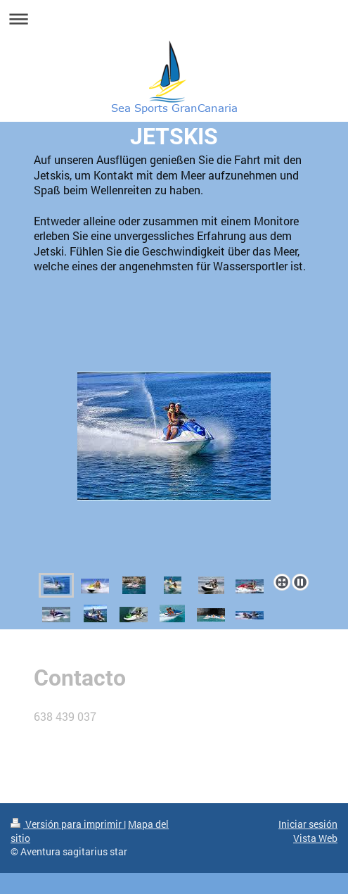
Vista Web (315, 838)
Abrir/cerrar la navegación (174, 19)
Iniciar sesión (307, 824)
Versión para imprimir (67, 824)
